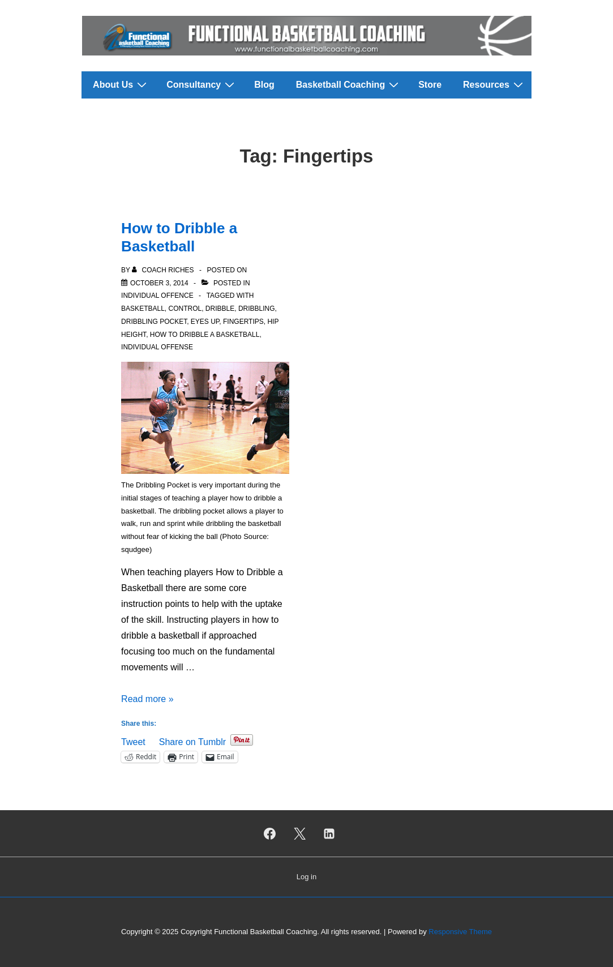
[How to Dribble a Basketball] (159, 283)
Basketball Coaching (348, 84)
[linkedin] (329, 833)
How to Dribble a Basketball (205, 335)
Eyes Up (205, 322)
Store (429, 84)
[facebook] (269, 833)
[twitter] (299, 833)
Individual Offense (157, 347)
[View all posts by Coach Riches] (164, 270)
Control (185, 309)
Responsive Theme (460, 931)
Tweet (133, 740)
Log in (306, 876)
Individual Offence (157, 295)
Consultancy (201, 84)
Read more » (147, 699)
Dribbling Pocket (154, 322)
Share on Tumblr (192, 740)
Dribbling (256, 309)
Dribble (219, 309)
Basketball (143, 309)
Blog (264, 84)
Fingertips (243, 322)
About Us (121, 84)
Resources (494, 84)
